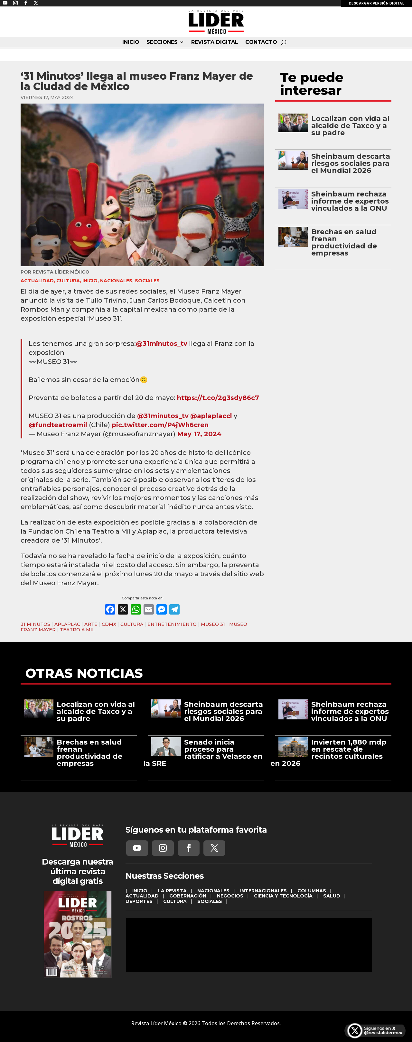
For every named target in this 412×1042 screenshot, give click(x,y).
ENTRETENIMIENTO (172, 624)
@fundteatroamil (58, 425)
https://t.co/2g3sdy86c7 (218, 398)
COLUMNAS (311, 891)
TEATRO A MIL (77, 630)
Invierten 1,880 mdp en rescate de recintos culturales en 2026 (328, 753)
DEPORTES (139, 901)
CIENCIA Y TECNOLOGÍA (283, 896)
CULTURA (68, 281)
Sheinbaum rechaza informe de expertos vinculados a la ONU (350, 201)
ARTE (91, 624)
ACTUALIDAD (37, 281)
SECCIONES (162, 42)
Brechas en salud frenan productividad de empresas (344, 242)
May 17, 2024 (199, 434)
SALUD (331, 896)
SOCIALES (147, 281)
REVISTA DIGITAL (214, 42)
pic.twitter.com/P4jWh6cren (160, 425)
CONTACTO (261, 42)
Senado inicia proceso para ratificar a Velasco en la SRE (203, 753)
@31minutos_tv (161, 343)
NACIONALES (116, 281)
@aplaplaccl (211, 416)
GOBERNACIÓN (187, 896)
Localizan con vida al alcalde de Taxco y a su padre (350, 125)
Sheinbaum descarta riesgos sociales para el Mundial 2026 (350, 163)
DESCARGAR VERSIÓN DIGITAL (377, 3)
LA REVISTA (172, 891)
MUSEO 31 (213, 624)
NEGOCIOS (230, 896)
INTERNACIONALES (263, 891)
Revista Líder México (61, 272)
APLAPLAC (67, 624)
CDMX (109, 624)
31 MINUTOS (35, 624)
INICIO (130, 42)
